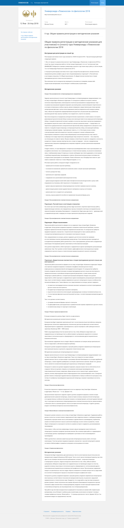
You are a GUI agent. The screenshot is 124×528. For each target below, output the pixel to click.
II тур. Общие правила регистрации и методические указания (29, 37)
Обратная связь (76, 511)
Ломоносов (23, 3)
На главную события (26, 32)
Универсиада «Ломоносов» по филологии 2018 (67, 11)
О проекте (46, 511)
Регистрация (94, 2)
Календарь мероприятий (41, 2)
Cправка (68, 511)
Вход (102, 2)
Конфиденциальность (57, 511)
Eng (32, 2)
